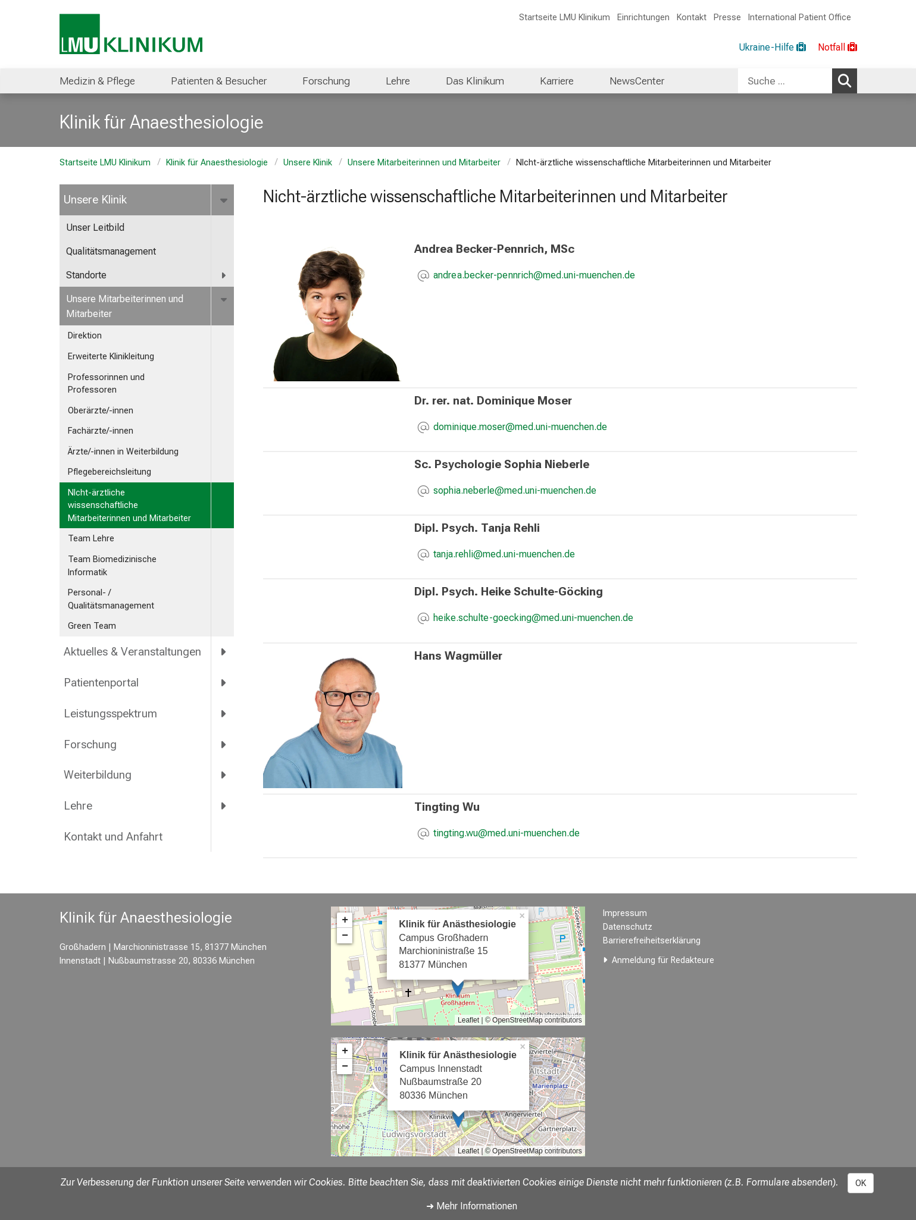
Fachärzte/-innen (100, 431)
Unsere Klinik (307, 163)
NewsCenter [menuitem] (636, 81)
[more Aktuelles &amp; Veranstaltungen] (224, 651)
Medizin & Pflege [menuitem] (97, 81)
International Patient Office (799, 17)
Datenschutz (627, 927)
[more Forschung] (224, 744)
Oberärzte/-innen (100, 411)
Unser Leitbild (95, 227)
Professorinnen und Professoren (106, 384)
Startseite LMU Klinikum (564, 17)
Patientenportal (101, 682)
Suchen (847, 80)
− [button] (345, 936)
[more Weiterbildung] (224, 775)
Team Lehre (91, 539)
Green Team (92, 626)
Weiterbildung (98, 775)
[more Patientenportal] (224, 682)
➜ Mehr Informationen (471, 1206)
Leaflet (468, 1020)
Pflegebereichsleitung (109, 472)
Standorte (86, 275)
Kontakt (691, 17)
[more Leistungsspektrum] (224, 713)
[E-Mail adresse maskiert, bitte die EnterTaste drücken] (534, 276)
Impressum (625, 913)
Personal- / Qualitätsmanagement (111, 599)
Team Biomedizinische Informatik (112, 566)
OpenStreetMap (517, 1020)
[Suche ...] (785, 80)
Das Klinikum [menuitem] (475, 81)
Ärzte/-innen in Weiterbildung (123, 452)
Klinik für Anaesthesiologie (217, 163)
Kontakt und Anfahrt (113, 836)
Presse (727, 17)
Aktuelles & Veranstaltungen (132, 651)
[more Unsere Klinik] (225, 199)
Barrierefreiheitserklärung (652, 941)
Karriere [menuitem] (557, 81)
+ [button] (345, 920)
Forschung (90, 744)
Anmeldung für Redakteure (663, 960)
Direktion (85, 336)
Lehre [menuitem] (398, 81)
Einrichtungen (643, 17)
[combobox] (797, 80)
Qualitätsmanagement (111, 251)
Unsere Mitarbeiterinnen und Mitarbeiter (424, 163)
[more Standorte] (224, 275)
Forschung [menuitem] (326, 81)
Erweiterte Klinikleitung (111, 357)
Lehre (78, 806)
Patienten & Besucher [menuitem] (219, 81)
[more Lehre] (224, 806)
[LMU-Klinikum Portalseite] (131, 34)
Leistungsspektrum (110, 713)
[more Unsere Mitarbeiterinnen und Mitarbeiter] (225, 299)
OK (860, 1183)
